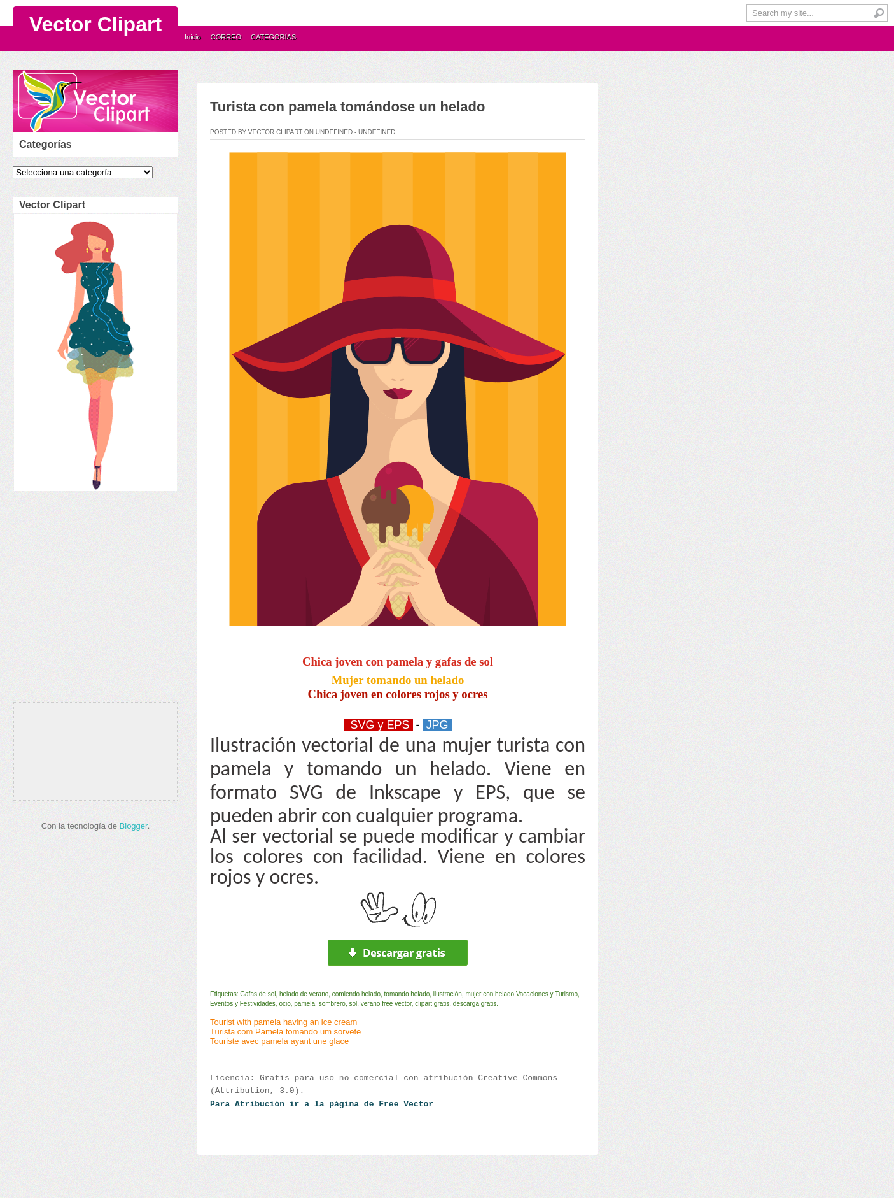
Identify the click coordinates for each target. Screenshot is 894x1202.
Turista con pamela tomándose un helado (347, 107)
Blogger (134, 826)
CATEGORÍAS (273, 37)
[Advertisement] (92, 600)
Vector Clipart (95, 24)
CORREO (226, 37)
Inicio (193, 37)
